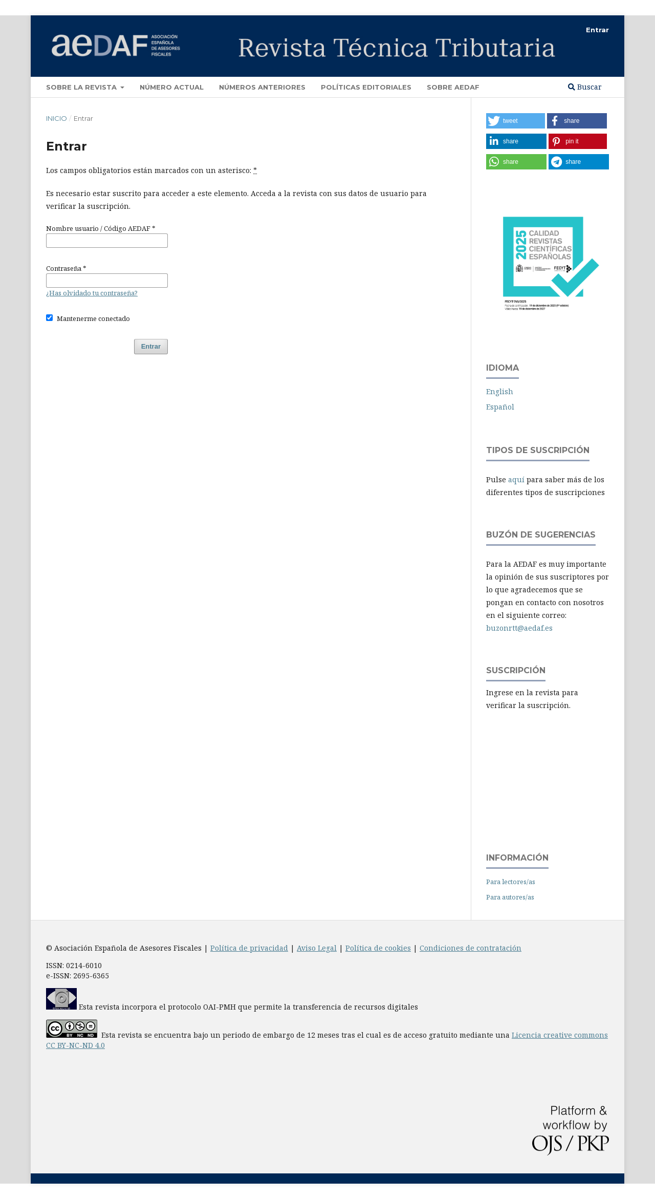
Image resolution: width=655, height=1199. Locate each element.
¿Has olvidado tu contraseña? (92, 292)
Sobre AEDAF (453, 87)
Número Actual (172, 87)
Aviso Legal (317, 948)
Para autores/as (510, 897)
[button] (515, 121)
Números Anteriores (262, 87)
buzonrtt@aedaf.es (519, 628)
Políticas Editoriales (366, 87)
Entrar (597, 30)
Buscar (585, 87)
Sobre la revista (82, 87)
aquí (516, 479)
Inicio (56, 118)
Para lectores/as (510, 881)
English (499, 391)
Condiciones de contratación (470, 948)
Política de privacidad (249, 948)
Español (500, 407)
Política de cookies (378, 948)
